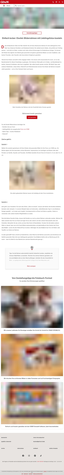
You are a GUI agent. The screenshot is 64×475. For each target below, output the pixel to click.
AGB (22, 473)
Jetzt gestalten (32, 117)
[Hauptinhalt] (32, 220)
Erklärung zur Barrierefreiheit (37, 473)
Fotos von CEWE (24, 129)
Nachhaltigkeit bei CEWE (39, 441)
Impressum (30, 473)
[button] (59, 2)
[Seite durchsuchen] (39, 6)
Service (3, 448)
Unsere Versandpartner (38, 437)
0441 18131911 (40, 461)
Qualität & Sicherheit (6, 441)
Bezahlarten (4, 437)
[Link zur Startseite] (13, 2)
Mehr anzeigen (31, 266)
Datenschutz (26, 473)
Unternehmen (20, 448)
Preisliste (45, 471)
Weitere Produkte (53, 448)
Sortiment (35, 448)
